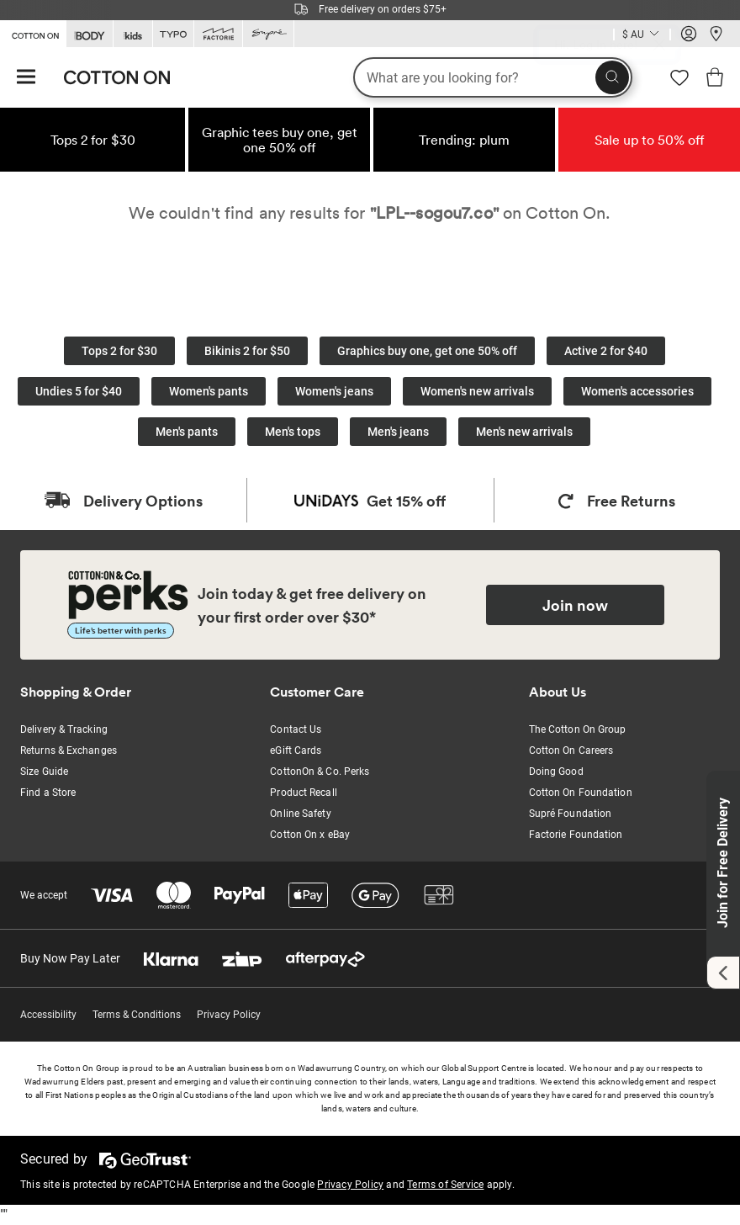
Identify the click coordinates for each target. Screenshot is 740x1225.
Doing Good (556, 771)
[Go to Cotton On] (33, 32)
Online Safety (300, 813)
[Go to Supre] (268, 34)
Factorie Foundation (576, 835)
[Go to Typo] (173, 34)
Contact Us (295, 729)
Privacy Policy (229, 1015)
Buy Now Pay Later (70, 958)
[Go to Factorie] (218, 34)
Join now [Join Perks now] (575, 605)
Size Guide (44, 771)
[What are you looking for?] (492, 77)
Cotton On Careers (571, 750)
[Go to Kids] (133, 34)
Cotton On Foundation (580, 792)
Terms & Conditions (136, 1015)
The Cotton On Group (577, 729)
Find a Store (48, 792)
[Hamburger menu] (26, 77)
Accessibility (48, 1015)
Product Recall (303, 792)
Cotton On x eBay (310, 835)
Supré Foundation (570, 813)
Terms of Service (445, 1185)
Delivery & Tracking (64, 729)
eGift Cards (295, 750)
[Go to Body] (89, 34)
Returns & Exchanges (68, 750)
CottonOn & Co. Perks (319, 771)
